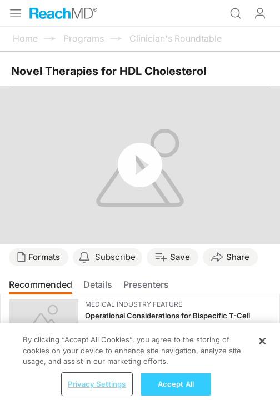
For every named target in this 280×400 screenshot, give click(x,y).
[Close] (262, 346)
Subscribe (115, 257)
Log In (260, 13)
